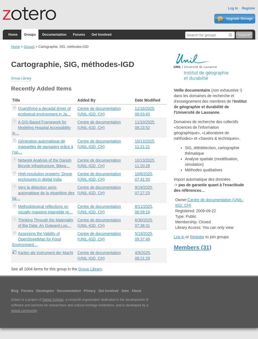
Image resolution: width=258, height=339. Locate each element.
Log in (179, 237)
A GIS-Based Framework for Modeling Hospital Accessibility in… (41, 127)
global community (24, 311)
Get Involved (102, 35)
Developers (45, 291)
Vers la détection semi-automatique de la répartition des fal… (43, 193)
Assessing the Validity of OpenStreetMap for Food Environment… (36, 239)
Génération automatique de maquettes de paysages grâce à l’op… (42, 146)
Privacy (90, 291)
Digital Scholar (53, 300)
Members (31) (192, 247)
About (136, 291)
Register (248, 8)
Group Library (21, 78)
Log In (233, 8)
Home (12, 35)
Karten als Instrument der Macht (45, 252)
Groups (30, 35)
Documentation (54, 35)
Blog (15, 291)
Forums (79, 35)
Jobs (125, 291)
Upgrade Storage (235, 18)
